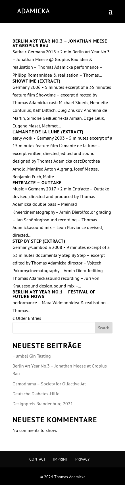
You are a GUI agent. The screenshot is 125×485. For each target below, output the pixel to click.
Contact (37, 459)
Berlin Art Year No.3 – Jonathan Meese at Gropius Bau (60, 43)
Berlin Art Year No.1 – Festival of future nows (54, 294)
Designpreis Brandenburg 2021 (43, 403)
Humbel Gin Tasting (32, 356)
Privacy (82, 459)
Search (103, 327)
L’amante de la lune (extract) (48, 132)
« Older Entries (27, 318)
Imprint (60, 459)
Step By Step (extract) (39, 241)
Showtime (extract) (36, 81)
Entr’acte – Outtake (37, 183)
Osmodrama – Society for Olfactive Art (49, 384)
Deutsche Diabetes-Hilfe (36, 393)
